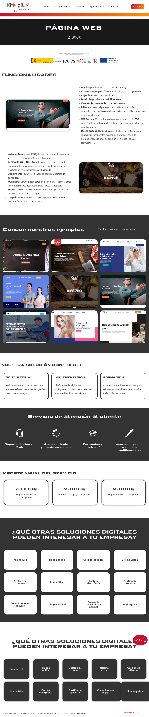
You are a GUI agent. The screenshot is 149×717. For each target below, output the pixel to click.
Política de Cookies (78, 713)
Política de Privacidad (46, 713)
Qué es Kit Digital (62, 6)
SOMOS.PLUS (29, 713)
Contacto (114, 6)
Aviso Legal (63, 713)
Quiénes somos (97, 6)
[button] (137, 6)
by (15, 11)
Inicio (46, 6)
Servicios (80, 6)
